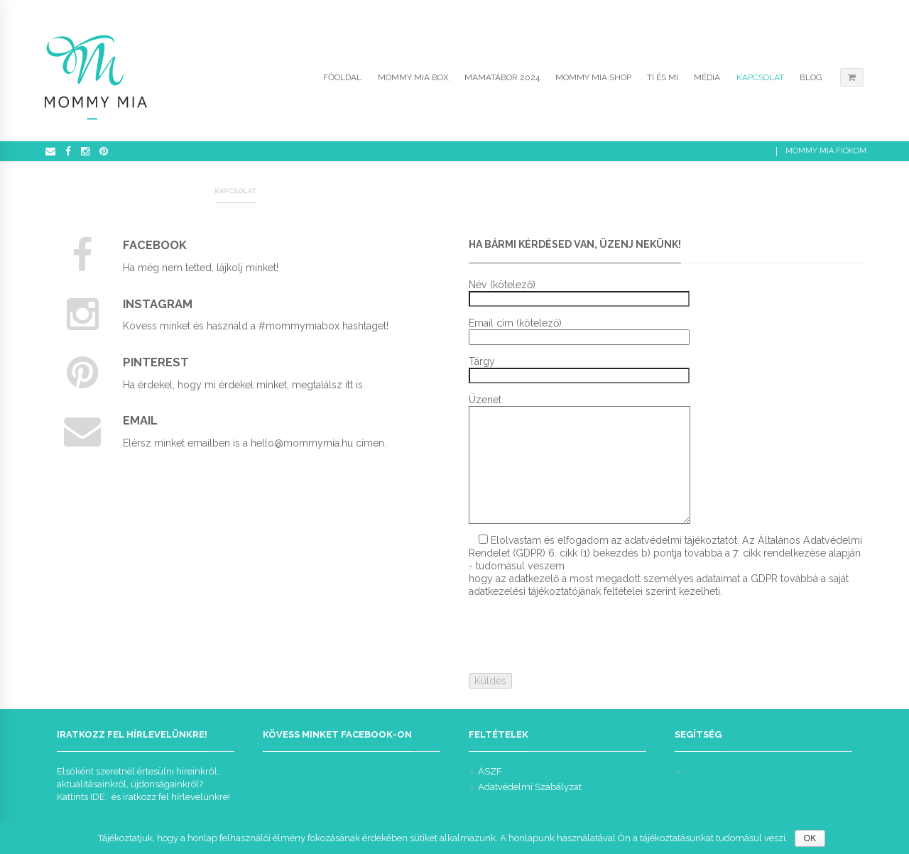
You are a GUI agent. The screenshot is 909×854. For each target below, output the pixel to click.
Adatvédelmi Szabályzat (530, 787)
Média (707, 77)
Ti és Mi (662, 77)
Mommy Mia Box (413, 77)
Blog (811, 77)
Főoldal (342, 77)
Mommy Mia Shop (593, 77)
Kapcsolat (760, 77)
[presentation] (577, 635)
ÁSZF (490, 771)
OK (810, 838)
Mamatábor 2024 (502, 77)
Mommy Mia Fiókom (825, 150)
